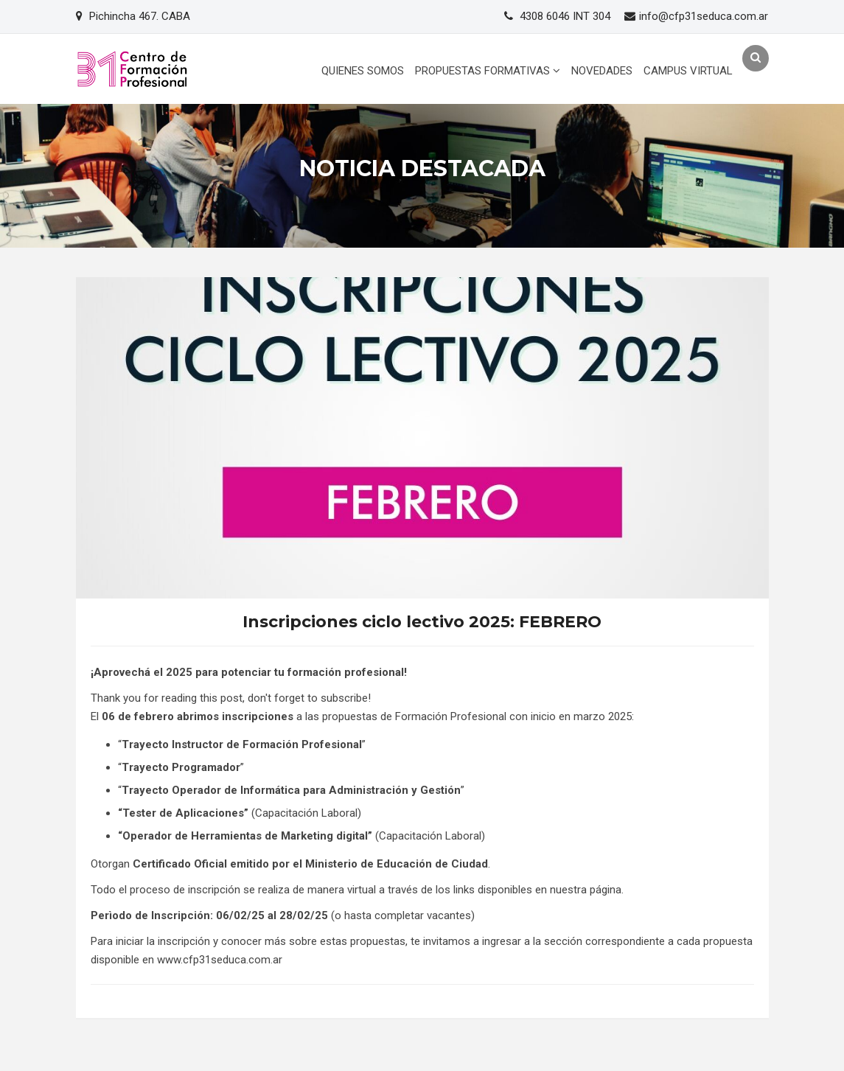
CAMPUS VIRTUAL (688, 70)
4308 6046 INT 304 (565, 16)
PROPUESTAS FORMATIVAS (487, 70)
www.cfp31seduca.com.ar (219, 959)
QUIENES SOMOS (362, 70)
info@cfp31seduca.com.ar (703, 16)
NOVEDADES (601, 70)
